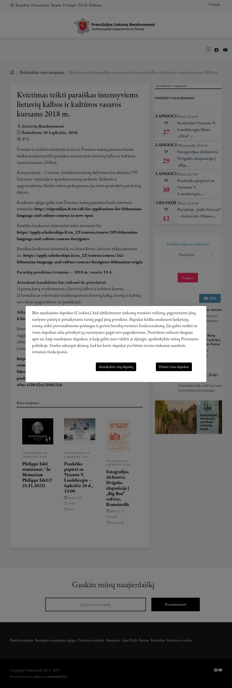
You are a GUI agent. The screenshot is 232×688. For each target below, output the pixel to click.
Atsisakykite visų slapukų (116, 366)
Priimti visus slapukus (174, 366)
